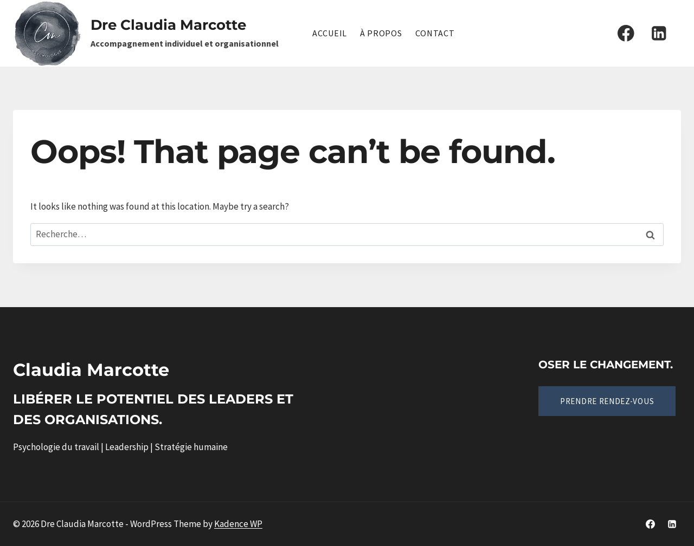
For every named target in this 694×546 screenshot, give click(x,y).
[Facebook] (625, 33)
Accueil (329, 33)
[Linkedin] (659, 33)
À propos (381, 33)
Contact (435, 33)
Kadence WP (238, 524)
